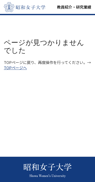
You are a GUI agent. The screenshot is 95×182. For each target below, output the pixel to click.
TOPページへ (15, 67)
